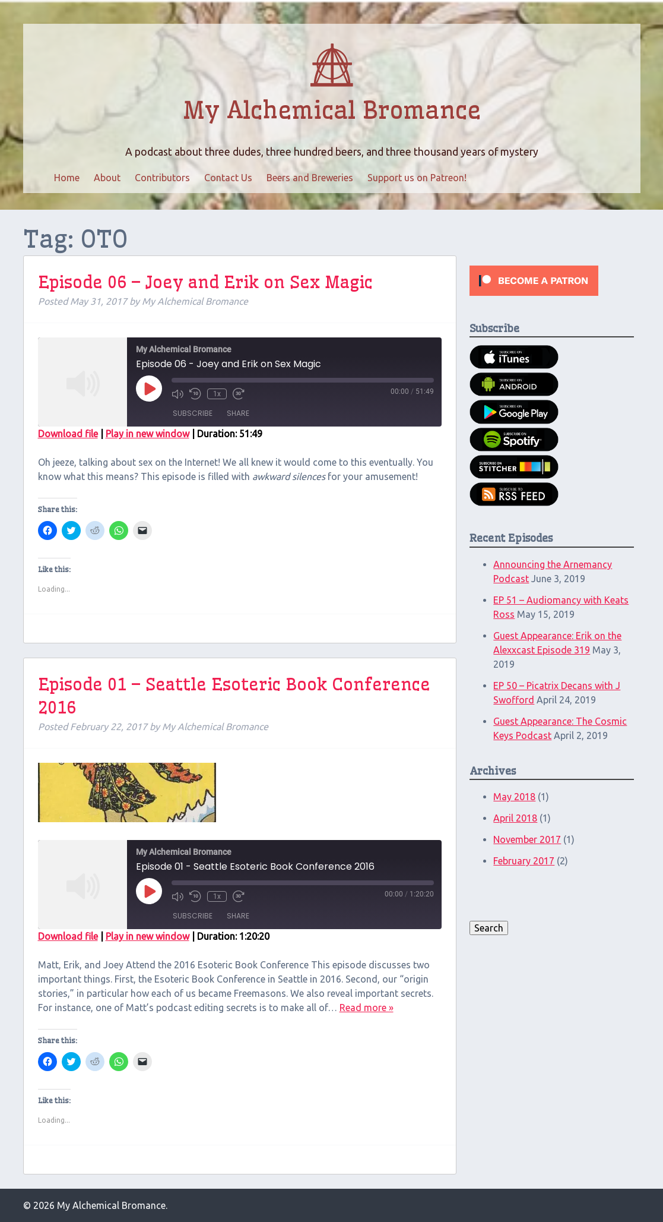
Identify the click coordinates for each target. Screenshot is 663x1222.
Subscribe (192, 413)
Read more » (367, 1007)
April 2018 (515, 818)
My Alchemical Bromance (332, 110)
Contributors (162, 177)
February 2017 (523, 860)
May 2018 (514, 796)
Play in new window (147, 433)
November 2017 (527, 839)
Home (67, 177)
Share (238, 413)
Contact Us (228, 177)
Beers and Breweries (310, 177)
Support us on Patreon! (417, 177)
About (107, 177)
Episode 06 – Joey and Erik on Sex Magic (205, 281)
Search (488, 928)
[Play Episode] (149, 388)
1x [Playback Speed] (217, 394)
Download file (68, 433)
